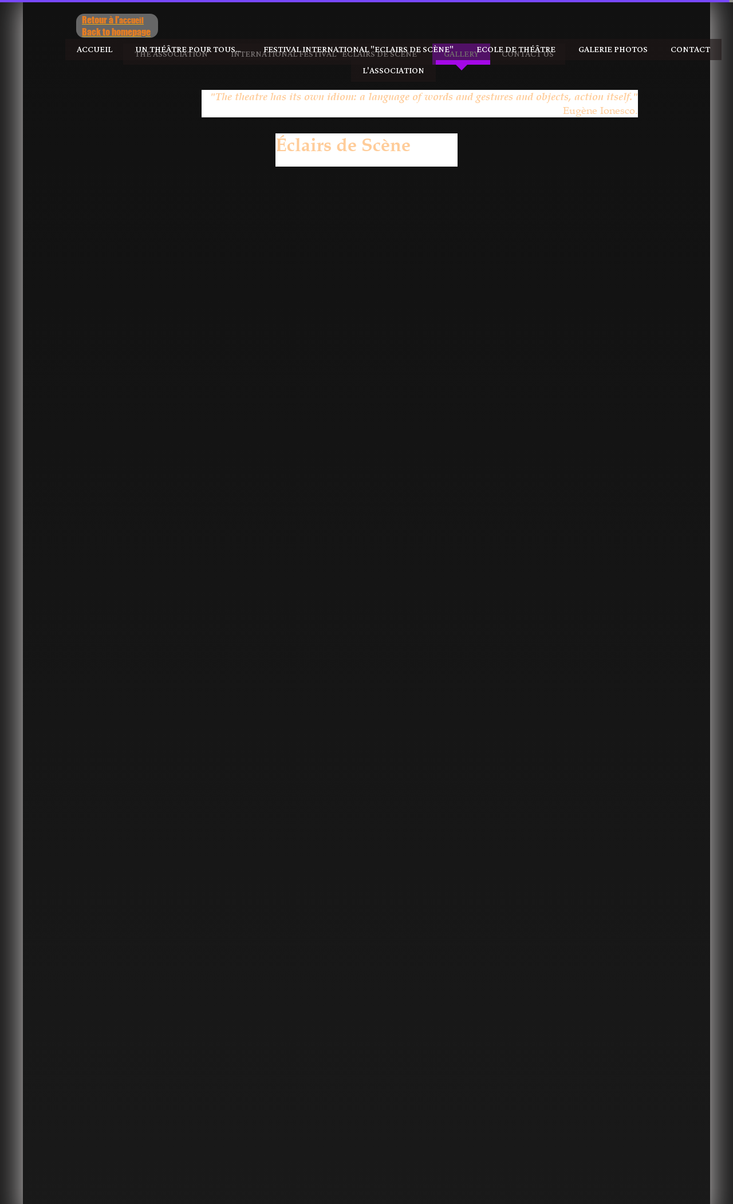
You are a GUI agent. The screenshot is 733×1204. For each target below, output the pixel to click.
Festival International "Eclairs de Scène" (358, 49)
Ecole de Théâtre (515, 49)
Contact (690, 49)
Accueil (94, 49)
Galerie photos (613, 49)
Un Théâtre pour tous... (188, 49)
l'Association (393, 70)
